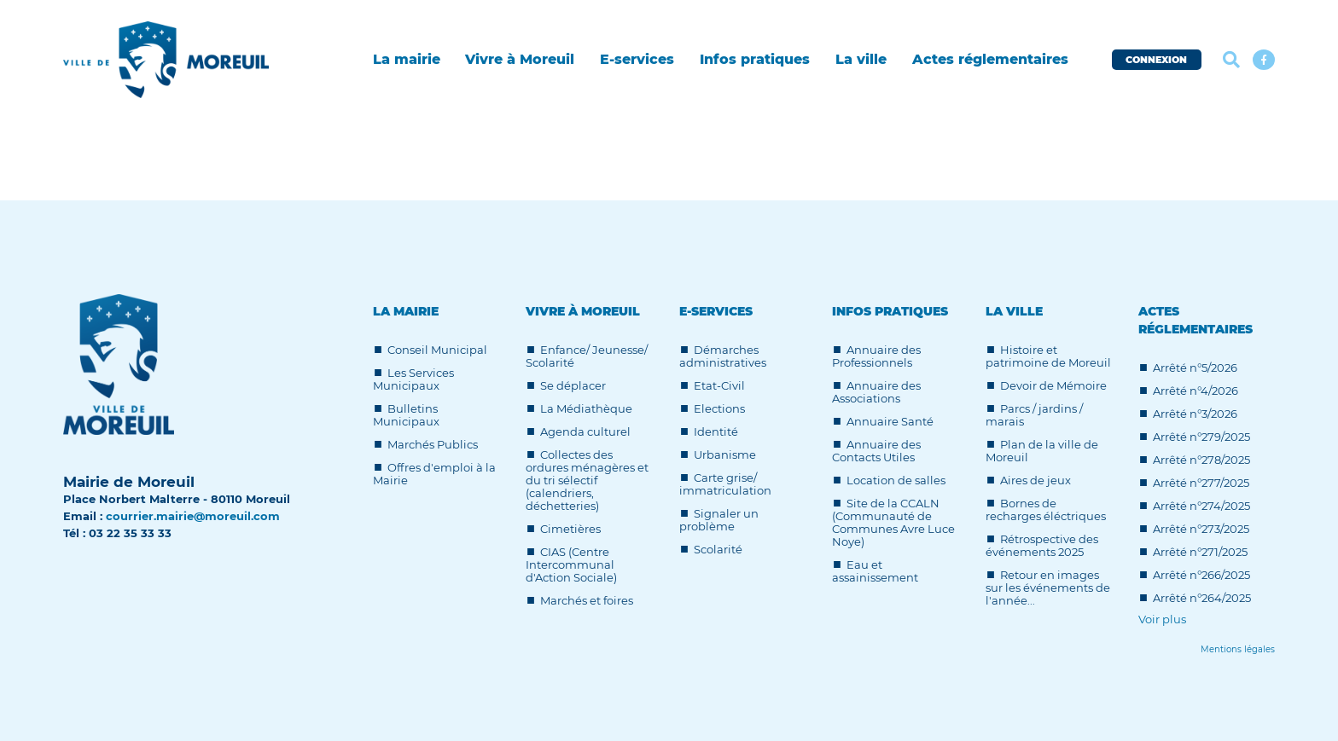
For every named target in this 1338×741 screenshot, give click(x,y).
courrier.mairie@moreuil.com (193, 516)
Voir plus (1162, 619)
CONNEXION (1156, 60)
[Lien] (1238, 649)
